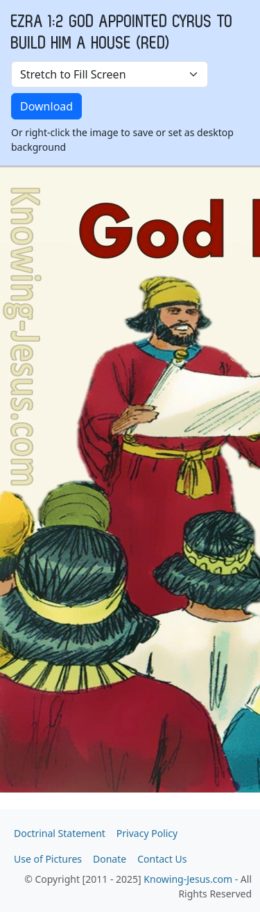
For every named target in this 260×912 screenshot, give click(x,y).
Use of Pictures (48, 858)
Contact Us (162, 858)
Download (46, 106)
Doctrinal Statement (59, 833)
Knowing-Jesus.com (188, 879)
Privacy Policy (146, 833)
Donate (109, 858)
